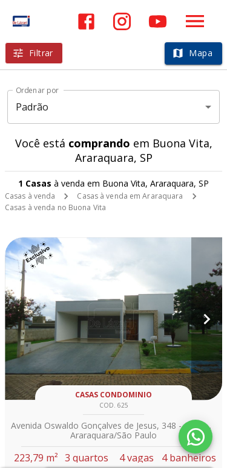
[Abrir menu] (195, 21)
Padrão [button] (32, 107)
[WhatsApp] (195, 437)
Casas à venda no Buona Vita (55, 207)
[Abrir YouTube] (157, 21)
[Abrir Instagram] (122, 21)
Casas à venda (30, 196)
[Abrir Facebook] (86, 21)
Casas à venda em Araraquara (130, 196)
